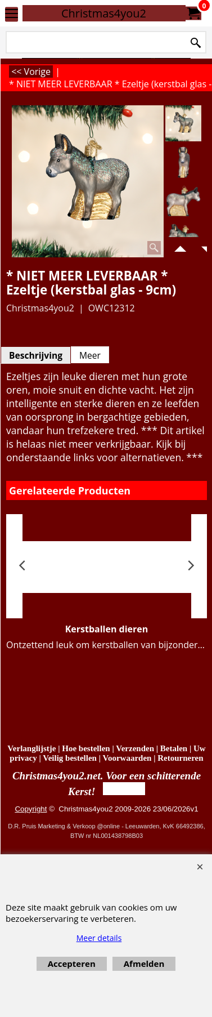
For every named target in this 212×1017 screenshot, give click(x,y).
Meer (90, 355)
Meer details (99, 938)
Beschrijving (35, 355)
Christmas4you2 (103, 13)
